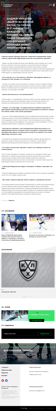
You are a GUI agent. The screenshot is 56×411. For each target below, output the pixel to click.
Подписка (4, 372)
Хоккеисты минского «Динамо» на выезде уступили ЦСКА (41, 236)
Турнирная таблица (8, 292)
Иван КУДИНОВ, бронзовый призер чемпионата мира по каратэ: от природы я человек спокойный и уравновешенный (13, 237)
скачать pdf (38, 320)
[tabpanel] (28, 274)
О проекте (4, 367)
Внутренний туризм (18, 350)
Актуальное (6, 249)
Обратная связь (6, 370)
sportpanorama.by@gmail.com (37, 390)
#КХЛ (2, 289)
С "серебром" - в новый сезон (39, 314)
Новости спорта (11, 15)
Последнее (7, 211)
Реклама (4, 375)
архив (5, 307)
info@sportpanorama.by (35, 374)
